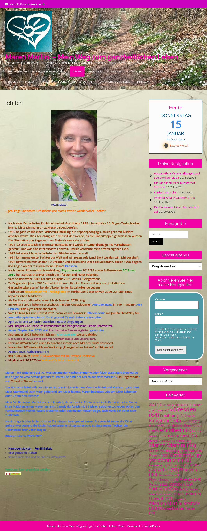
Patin (120, 292)
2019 (11, 274)
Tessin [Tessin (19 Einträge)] (192, 493)
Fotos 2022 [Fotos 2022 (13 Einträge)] (190, 421)
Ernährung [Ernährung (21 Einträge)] (173, 415)
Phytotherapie (71, 270)
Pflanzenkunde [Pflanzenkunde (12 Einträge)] (169, 475)
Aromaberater (66, 334)
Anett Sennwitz (102, 304)
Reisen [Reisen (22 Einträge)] (158, 484)
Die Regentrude (128, 377)
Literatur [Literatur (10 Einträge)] (168, 440)
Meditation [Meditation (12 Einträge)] (158, 465)
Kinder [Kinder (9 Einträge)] (157, 436)
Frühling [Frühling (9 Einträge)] (154, 425)
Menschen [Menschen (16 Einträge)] (178, 465)
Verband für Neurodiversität (60, 360)
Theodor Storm (21, 381)
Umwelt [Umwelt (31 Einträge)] (161, 498)
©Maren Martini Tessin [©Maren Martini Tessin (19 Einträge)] (172, 510)
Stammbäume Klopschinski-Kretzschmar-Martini (140, 71)
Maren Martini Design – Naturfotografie (67, 81)
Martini (36, 402)
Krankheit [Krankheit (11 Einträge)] (171, 436)
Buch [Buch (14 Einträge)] (186, 405)
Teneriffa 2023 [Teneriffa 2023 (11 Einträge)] (172, 494)
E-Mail (159, 314)
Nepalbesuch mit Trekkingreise (45, 292)
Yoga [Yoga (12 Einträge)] (180, 499)
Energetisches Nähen (22, 453)
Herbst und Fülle (165, 192)
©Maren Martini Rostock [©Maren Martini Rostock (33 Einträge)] (174, 505)
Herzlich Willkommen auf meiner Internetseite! (37, 71)
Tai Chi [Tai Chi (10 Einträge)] (194, 489)
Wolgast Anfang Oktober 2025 (174, 197)
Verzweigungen (186, 71)
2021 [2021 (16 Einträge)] (155, 404)
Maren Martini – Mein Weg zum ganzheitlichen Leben (91, 57)
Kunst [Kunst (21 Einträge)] (188, 435)
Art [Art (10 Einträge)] (175, 404)
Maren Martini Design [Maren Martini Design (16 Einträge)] (168, 450)
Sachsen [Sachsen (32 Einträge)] (162, 489)
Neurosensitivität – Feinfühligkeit (30, 448)
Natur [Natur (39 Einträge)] (167, 469)
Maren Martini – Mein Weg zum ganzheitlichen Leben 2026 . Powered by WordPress (103, 526)
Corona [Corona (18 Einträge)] (164, 410)
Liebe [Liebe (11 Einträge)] (154, 440)
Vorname (160, 299)
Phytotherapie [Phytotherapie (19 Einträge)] (164, 479)
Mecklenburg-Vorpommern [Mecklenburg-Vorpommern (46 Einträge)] (175, 457)
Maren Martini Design (21, 81)
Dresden (71, 266)
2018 (126, 270)
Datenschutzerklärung (115, 81)
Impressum (143, 81)
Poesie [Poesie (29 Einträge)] (190, 479)
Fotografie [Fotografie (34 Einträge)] (164, 420)
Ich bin (77, 71)
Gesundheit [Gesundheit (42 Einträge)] (173, 430)
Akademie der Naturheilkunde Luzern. (75, 287)
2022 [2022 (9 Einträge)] (167, 405)
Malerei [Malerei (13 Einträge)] (183, 440)
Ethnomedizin (96, 313)
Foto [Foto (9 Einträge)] (190, 416)
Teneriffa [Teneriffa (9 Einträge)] (155, 494)
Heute (175, 107)
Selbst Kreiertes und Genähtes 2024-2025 (37, 457)
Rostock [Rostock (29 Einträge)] (181, 484)
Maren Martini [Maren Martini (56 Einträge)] (172, 445)
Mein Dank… (96, 71)
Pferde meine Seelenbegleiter (69, 330)
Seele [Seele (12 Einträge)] (182, 489)
